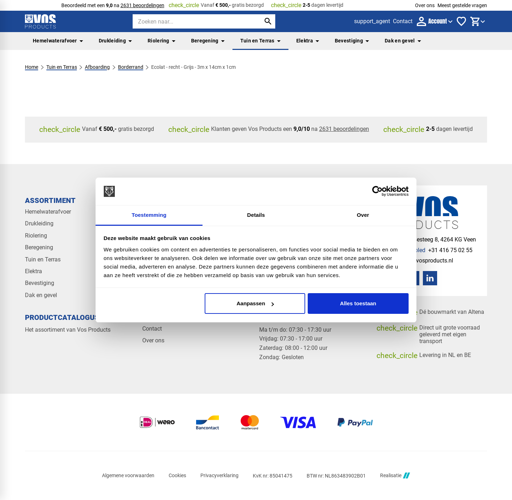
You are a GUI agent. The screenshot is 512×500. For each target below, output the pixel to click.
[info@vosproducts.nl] (420, 260)
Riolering (161, 41)
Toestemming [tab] (149, 215)
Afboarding (97, 67)
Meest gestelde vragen (462, 5)
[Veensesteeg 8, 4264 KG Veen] (431, 239)
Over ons (425, 5)
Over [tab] (363, 215)
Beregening (208, 41)
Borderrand (130, 67)
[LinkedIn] (430, 278)
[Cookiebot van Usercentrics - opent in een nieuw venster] (377, 191)
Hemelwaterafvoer (58, 41)
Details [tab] (256, 215)
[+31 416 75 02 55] (429, 250)
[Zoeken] (190, 21)
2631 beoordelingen (142, 5)
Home (31, 67)
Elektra (307, 41)
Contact (152, 328)
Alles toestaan (358, 303)
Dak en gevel (403, 41)
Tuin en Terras (260, 41)
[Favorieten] (461, 21)
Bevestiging (352, 41)
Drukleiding (115, 41)
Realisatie (395, 476)
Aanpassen (255, 303)
